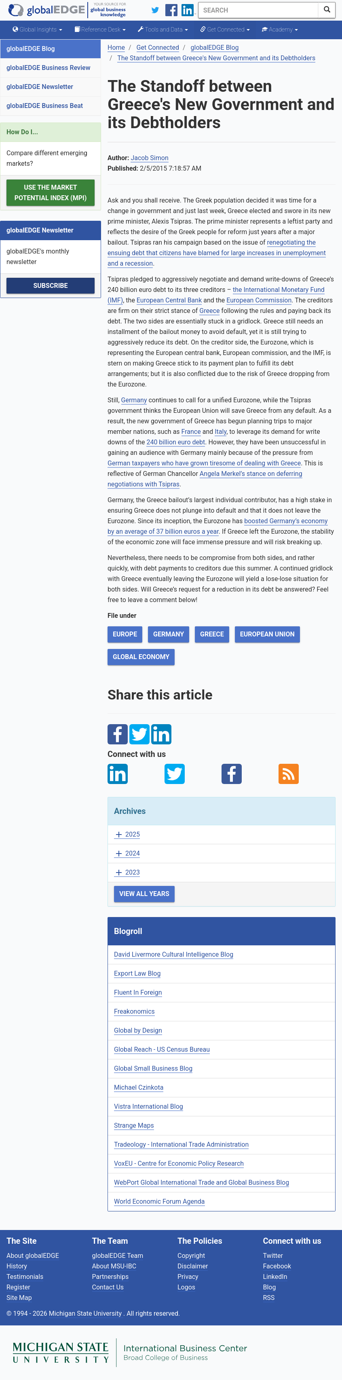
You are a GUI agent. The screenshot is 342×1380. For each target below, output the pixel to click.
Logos (186, 1287)
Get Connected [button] (225, 29)
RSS (269, 1298)
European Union (267, 634)
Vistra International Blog (148, 1106)
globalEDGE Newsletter (39, 87)
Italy (220, 431)
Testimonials (24, 1277)
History (16, 1266)
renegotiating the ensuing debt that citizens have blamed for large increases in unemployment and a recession (217, 253)
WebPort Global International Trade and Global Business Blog (201, 1182)
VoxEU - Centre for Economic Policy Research (179, 1163)
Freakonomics (134, 1011)
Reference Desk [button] (100, 29)
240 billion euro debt (175, 442)
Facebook (277, 1266)
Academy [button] (280, 29)
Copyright (191, 1256)
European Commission (258, 300)
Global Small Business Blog (153, 1068)
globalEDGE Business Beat (44, 106)
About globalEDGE (32, 1256)
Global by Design (138, 1030)
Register (18, 1287)
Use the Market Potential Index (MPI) (51, 193)
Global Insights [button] (37, 29)
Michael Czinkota (138, 1087)
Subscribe (50, 286)
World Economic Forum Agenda (159, 1201)
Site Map (19, 1298)
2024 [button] (127, 854)
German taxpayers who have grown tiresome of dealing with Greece (204, 463)
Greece (209, 311)
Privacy (187, 1277)
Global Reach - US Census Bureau (162, 1049)
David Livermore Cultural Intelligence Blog (173, 954)
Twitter (273, 1256)
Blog (269, 1287)
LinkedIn (275, 1277)
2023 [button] (127, 873)
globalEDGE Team (118, 1256)
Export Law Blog (137, 973)
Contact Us (108, 1287)
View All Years (144, 894)
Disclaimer (192, 1266)
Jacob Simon (149, 158)
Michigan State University (86, 1313)
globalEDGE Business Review (48, 68)
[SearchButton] (327, 10)
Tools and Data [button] (163, 29)
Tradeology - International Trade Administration (181, 1144)
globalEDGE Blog (30, 49)
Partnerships (110, 1277)
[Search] (258, 10)
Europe (125, 634)
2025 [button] (127, 835)
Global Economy (141, 657)
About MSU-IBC (114, 1266)
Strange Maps (134, 1125)
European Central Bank (169, 300)
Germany (134, 400)
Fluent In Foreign (138, 992)
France (191, 431)
